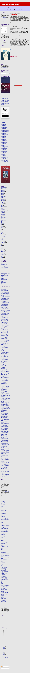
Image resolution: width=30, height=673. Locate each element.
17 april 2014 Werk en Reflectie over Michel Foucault (5, 399)
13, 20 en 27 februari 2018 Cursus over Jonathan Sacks (4, 332)
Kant (1, 221)
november (4, 646)
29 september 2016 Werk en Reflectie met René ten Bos (4, 351)
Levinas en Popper (3, 150)
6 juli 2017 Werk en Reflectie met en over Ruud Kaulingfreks (5, 342)
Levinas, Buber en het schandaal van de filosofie (4, 159)
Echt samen (2, 532)
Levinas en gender (3, 137)
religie (2, 243)
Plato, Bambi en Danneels (4, 518)
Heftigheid (2, 524)
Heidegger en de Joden (5, 606)
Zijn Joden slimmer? (3, 503)
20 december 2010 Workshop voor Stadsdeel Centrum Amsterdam (5, 447)
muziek (2, 232)
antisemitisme (3, 191)
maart (3, 653)
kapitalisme (2, 222)
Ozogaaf (2, 281)
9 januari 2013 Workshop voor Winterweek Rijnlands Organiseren (5, 422)
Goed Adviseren (3, 277)
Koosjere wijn (3, 596)
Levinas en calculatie (4, 127)
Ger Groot (2, 209)
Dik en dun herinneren (4, 510)
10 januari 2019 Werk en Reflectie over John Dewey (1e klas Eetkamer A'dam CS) (5, 314)
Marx (1, 229)
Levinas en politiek (3, 149)
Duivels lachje (3, 572)
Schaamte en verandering (4, 489)
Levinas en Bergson (3, 125)
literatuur (2, 228)
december (4, 645)
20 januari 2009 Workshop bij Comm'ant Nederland (5, 468)
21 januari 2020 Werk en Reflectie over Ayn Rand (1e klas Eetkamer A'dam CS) (5, 298)
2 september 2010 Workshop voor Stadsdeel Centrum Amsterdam (5, 453)
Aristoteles (2, 192)
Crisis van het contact (4, 559)
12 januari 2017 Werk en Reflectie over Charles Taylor (5, 348)
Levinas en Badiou (3, 123)
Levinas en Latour (3, 143)
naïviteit (2, 233)
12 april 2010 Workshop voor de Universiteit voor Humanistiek (5, 461)
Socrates (2, 248)
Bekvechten (2, 590)
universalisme (3, 250)
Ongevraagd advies (3, 552)
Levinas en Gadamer (3, 136)
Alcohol (2, 599)
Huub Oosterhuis (3, 214)
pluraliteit (2, 239)
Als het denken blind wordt (4, 569)
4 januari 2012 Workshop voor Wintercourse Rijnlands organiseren (5, 434)
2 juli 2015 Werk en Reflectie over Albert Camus (5, 372)
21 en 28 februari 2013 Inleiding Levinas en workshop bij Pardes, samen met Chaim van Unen (5, 419)
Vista (1, 538)
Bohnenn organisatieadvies (4, 275)
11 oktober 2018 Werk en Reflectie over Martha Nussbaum (4, 318)
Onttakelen (2, 591)
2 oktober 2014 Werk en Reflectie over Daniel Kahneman (4, 389)
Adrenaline (2, 581)
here (3, 41)
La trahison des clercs (16, 47)
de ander (2, 202)
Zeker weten (2, 515)
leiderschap (2, 225)
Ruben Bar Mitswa (3, 536)
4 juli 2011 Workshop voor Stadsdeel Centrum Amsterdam (5, 438)
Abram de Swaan (3, 188)
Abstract (2, 522)
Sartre (1, 246)
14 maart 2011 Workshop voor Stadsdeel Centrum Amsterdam (5, 445)
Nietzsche (2, 237)
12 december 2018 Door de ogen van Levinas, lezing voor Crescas (5, 316)
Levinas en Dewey (3, 133)
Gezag (2, 587)
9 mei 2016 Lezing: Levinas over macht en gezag (4, 357)
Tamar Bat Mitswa (3, 570)
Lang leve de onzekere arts (4, 267)
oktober (4, 647)
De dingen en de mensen (4, 551)
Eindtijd (3, 656)
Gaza (1, 565)
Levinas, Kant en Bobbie (4, 160)
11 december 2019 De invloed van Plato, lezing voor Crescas (5, 302)
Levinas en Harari (3, 139)
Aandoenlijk (13, 14)
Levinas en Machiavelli (4, 144)
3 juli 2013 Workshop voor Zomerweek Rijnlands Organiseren (4, 414)
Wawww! (2, 561)
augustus (4, 649)
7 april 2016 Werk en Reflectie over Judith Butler (5, 358)
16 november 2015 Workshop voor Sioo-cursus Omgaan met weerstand (5, 364)
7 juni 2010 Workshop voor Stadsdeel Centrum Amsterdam (5, 459)
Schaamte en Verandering (4, 283)
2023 (2, 632)
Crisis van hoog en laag (4, 560)
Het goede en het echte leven (5, 505)
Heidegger (2, 212)
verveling (2, 253)
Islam (1, 219)
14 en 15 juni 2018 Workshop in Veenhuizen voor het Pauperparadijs (5, 326)
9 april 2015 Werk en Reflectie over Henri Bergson (5, 378)
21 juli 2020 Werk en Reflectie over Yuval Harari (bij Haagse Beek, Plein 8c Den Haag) (5, 293)
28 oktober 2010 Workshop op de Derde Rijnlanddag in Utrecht (5, 451)
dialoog (2, 205)
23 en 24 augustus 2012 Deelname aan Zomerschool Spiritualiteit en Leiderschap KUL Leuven (5, 426)
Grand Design (3, 588)
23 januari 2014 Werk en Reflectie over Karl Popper (4, 404)
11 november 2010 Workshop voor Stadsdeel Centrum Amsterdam (5, 449)
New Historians (3, 236)
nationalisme (2, 234)
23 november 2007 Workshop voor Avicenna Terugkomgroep (5, 475)
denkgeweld (17, 48)
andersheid (2, 189)
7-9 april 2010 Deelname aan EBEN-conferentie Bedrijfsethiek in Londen (5, 463)
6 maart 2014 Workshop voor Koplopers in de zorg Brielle (5, 402)
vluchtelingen (3, 254)
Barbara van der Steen (4, 274)
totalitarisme (2, 249)
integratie (2, 218)
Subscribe (5, 116)
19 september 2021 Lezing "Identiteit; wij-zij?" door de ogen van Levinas (5, 289)
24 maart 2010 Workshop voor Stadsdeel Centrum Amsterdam (5, 465)
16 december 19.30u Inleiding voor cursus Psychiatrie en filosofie (5, 101)
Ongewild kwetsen (3, 544)
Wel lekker (2, 597)
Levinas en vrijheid (3, 156)
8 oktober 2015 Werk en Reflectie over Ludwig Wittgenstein (4, 366)
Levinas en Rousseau (4, 151)
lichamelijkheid (3, 227)
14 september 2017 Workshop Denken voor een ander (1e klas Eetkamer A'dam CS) (5, 341)
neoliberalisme (3, 235)
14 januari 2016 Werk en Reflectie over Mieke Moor (4, 360)
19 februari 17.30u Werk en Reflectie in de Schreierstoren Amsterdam (5, 103)
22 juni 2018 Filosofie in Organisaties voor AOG (4, 324)
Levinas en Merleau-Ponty (4, 146)
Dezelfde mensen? (3, 513)
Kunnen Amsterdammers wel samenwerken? (5, 520)
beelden (2, 194)
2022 (2, 633)
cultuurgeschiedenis (3, 201)
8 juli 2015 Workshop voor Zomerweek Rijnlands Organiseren (4, 370)
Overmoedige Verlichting (4, 592)
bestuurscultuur (3, 196)
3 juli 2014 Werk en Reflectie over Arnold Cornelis (5, 393)
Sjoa (1, 247)
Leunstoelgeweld (3, 562)
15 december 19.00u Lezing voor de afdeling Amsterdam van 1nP (5, 99)
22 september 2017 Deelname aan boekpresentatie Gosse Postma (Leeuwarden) (5, 338)
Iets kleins (2, 566)
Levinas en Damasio (3, 268)
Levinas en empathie (3, 135)
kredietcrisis (2, 223)
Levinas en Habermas (4, 138)
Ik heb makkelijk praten (4, 586)
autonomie (2, 193)
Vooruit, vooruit (3, 593)
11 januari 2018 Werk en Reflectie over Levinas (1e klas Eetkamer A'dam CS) (5, 334)
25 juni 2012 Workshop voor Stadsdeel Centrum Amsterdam (5, 431)
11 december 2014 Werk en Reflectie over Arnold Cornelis (5, 385)
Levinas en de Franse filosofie (5, 130)
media (1, 230)
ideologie (2, 215)
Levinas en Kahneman (4, 142)
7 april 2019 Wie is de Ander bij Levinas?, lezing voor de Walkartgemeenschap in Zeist (5, 311)
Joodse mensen (3, 507)
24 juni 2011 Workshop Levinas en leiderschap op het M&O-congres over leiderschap (5, 440)
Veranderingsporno (3, 576)
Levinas (2, 226)
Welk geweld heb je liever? (4, 530)
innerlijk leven (3, 217)
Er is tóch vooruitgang (4, 567)
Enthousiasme (3, 534)
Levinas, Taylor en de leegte (5, 162)
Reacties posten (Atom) (18, 85)
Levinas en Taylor (3, 155)
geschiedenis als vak (3, 210)
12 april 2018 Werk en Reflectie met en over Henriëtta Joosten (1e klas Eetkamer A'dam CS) (5, 330)
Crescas (2, 276)
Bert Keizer (2, 195)
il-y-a (1, 216)
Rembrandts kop (3, 516)
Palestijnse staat (3, 506)
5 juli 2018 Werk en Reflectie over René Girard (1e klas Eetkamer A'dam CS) (5, 323)
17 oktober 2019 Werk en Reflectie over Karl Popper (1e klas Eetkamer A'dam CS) (5, 304)
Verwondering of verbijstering (5, 525)
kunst (1, 224)
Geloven (2, 523)
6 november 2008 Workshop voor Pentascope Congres (5, 472)
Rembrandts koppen (3, 517)
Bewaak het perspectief (4, 577)
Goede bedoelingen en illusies (5, 541)
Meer (5, 495)
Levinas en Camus (3, 128)
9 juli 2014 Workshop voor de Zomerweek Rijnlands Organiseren (5, 392)
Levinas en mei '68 (3, 145)
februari (4, 654)
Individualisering (3, 527)
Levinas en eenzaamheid (4, 134)
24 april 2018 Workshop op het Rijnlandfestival (5, 328)
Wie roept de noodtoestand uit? (5, 526)
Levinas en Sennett (3, 153)
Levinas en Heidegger (4, 140)
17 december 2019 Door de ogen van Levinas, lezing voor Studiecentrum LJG (5, 301)
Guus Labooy (2, 278)
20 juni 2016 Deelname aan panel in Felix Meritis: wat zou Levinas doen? (5, 355)
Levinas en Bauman (3, 124)
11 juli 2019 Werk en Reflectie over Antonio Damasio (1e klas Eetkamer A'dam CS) (5, 307)
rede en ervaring (3, 242)
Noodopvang (2, 535)
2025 (2, 630)
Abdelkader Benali (3, 187)
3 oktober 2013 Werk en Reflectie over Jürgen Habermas (4, 410)
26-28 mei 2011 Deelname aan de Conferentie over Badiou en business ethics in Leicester (5, 443)
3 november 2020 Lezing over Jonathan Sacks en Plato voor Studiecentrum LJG (5, 291)
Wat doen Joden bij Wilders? (5, 585)
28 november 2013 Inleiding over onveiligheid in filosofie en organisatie (5, 408)
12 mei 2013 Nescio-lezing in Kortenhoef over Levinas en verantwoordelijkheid (5, 416)
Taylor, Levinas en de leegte (5, 575)
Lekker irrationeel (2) (4, 600)
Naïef (1, 582)
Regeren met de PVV (4, 511)
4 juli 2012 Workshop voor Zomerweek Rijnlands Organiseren (4, 429)
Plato (19, 48)
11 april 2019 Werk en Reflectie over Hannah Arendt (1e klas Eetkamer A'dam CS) (5, 309)
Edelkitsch (2, 545)
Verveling (2, 537)
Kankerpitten (2, 540)
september (4, 648)
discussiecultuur (3, 206)
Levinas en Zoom (3, 158)
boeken (2, 197)
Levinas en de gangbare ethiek (5, 131)
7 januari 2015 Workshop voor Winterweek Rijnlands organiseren (5, 383)
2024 (2, 631)
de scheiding (2, 203)
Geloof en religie (3, 508)
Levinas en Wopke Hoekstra (5, 157)
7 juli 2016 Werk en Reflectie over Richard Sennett (5, 353)
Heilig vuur (2, 521)
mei (3, 651)
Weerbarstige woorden (4, 589)
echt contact (2, 207)
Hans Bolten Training (4, 279)
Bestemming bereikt (3, 568)
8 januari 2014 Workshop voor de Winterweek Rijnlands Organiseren (5, 406)
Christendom (14, 48)
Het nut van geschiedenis (4, 578)
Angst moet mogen (3, 547)
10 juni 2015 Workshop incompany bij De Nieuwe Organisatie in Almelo (4, 376)
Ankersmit (2, 190)
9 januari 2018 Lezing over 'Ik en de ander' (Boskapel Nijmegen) (5, 336)
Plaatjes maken (3, 543)
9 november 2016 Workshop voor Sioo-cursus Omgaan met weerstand (5, 350)
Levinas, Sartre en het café (4, 161)
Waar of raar (2, 539)
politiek (2, 240)
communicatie (3, 200)
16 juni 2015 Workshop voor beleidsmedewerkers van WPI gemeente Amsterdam (5, 374)
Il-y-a (1, 554)
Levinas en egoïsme (3, 502)
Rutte (1, 245)
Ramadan (2, 583)
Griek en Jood (3, 501)
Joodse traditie (3, 220)
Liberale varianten (3, 598)
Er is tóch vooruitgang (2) (4, 571)
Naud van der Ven (10, 4)
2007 (2, 661)
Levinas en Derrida (3, 132)
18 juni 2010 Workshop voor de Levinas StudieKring (5, 457)
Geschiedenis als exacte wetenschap (5, 657)
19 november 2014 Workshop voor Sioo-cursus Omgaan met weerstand (5, 387)
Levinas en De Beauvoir (4, 129)
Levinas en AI (3, 122)
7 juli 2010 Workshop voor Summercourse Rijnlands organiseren (4, 456)
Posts (2, 666)
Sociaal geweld (3, 574)
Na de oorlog (2, 533)
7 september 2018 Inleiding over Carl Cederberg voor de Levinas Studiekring (5, 320)
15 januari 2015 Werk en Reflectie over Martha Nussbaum (4, 381)
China (1, 198)
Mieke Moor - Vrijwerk (4, 280)
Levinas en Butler (3, 126)
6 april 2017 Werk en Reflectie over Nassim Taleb (5, 344)
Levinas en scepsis (3, 152)
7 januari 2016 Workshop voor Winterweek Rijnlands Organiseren (5, 362)
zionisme (2, 257)
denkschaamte (3, 204)
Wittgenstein (2, 256)
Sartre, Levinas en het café (4, 584)
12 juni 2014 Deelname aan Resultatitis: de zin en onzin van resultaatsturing (5, 395)
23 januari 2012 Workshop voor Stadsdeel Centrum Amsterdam (5, 432)
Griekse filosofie (3, 211)
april (3, 652)
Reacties (3, 668)
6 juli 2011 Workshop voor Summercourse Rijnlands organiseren (4, 437)
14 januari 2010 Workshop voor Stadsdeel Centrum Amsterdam (5, 466)
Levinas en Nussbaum (4, 148)
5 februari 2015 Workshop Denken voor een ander (4, 379)
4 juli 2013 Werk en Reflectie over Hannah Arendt (5, 412)
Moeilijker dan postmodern (4, 546)
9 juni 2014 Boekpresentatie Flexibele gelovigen (5, 397)
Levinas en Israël (3, 141)
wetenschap (2, 255)
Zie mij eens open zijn (4, 573)
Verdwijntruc (2, 512)
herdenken (2, 213)
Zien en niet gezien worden (4, 531)
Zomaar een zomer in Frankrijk (5, 553)
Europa (2, 208)
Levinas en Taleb (3, 154)
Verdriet (2, 514)
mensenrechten (3, 231)
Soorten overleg (3, 504)
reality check (2, 241)
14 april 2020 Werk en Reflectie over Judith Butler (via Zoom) (5, 296)
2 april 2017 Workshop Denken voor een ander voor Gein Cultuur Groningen (5, 346)
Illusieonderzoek (6, 491)
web (6, 20)
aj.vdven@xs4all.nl (3, 17)
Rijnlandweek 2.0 (3, 282)
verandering (2, 252)
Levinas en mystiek (3, 147)
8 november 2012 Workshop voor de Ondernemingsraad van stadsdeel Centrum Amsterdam (5, 424)
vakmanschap (3, 251)
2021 (2, 634)
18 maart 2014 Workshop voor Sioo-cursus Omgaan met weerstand (5, 401)
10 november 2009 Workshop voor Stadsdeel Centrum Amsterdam (5, 470)
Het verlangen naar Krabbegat (5, 542)
